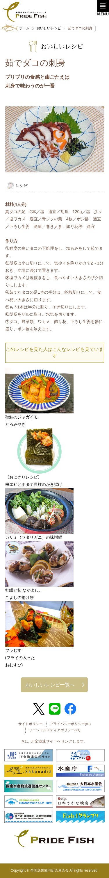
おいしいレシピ (49, 28)
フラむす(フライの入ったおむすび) (20, 657)
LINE (54, 709)
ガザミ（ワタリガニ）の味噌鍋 (33, 537)
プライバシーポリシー (70, 724)
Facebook (70, 709)
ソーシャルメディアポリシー (54, 730)
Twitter (38, 709)
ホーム (24, 28)
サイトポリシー (30, 724)
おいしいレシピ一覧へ (50, 685)
